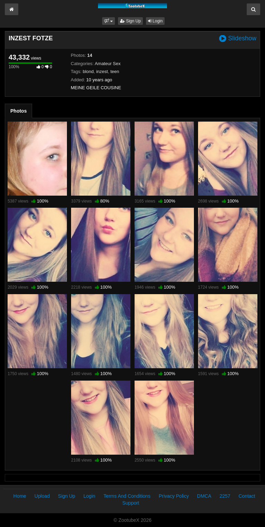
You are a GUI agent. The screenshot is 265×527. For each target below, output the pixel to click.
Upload (42, 496)
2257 (224, 496)
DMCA (204, 496)
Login (155, 21)
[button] (108, 21)
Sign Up (130, 21)
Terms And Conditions (127, 496)
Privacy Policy (174, 496)
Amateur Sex (107, 63)
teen (114, 71)
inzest (102, 71)
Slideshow (237, 38)
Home (19, 496)
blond (88, 71)
